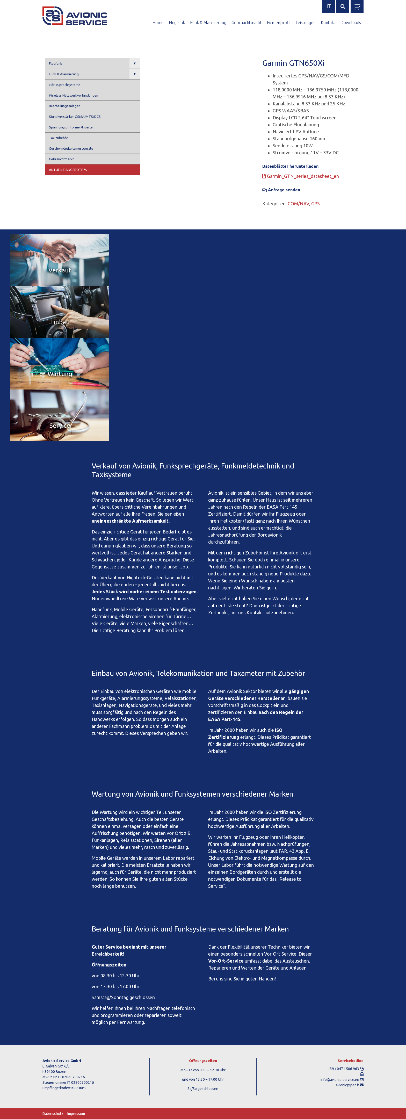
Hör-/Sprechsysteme (64, 84)
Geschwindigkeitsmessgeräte (71, 148)
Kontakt (328, 22)
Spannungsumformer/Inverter (71, 127)
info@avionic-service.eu (340, 1080)
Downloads (350, 22)
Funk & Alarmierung (208, 22)
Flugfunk (177, 22)
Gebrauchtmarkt (246, 22)
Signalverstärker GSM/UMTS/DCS (75, 116)
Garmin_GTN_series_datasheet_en (300, 176)
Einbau (60, 322)
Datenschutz (52, 1113)
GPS (315, 203)
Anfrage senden (281, 189)
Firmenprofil (279, 22)
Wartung (60, 373)
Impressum (76, 1113)
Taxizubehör (58, 138)
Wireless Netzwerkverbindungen (73, 95)
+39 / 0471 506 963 (343, 1069)
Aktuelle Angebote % (68, 169)
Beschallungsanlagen (64, 106)
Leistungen (306, 22)
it (329, 6)
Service (59, 425)
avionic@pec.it (347, 1085)
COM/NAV (298, 203)
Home (158, 22)
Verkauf (59, 270)
